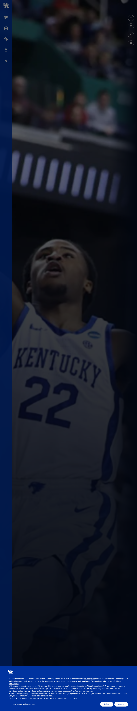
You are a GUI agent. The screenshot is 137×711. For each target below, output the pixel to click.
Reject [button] (106, 704)
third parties (52, 686)
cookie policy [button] (14, 684)
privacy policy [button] (89, 679)
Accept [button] (121, 704)
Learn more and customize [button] (24, 704)
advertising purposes (101, 688)
